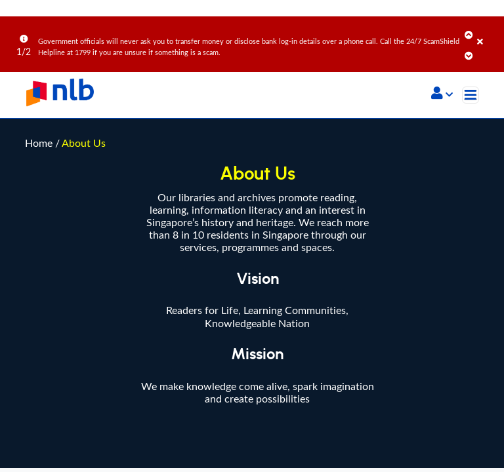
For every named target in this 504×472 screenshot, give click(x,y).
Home (38, 24)
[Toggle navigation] (470, 95)
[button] (442, 94)
